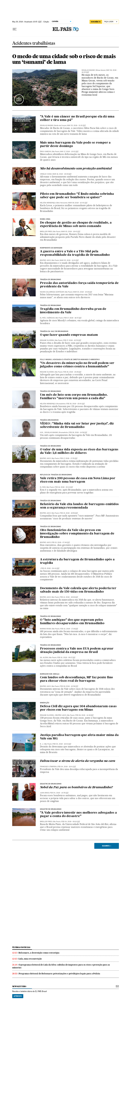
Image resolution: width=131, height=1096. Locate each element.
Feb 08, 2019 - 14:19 (84, 715)
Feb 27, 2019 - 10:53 (72, 340)
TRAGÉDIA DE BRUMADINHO (50, 305)
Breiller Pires (46, 232)
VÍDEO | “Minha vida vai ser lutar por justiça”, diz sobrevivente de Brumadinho (77, 425)
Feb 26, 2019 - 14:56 (78, 432)
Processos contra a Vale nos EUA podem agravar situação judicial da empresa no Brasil (77, 650)
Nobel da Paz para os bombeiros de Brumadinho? (76, 787)
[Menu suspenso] (14, 29)
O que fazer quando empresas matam (69, 335)
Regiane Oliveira (47, 340)
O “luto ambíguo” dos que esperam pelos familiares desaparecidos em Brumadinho (72, 621)
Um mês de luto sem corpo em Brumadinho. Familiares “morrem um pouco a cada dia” (74, 396)
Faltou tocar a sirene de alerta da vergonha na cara (77, 761)
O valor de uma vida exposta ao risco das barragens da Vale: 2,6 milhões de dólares (79, 451)
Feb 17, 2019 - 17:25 (68, 458)
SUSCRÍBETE (96, 22)
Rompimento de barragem (51, 248)
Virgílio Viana (46, 174)
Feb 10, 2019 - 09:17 (66, 657)
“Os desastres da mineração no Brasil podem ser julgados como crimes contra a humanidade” (77, 365)
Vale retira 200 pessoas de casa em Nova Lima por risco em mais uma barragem (77, 480)
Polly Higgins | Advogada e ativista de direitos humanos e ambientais (70, 359)
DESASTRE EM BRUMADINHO (51, 784)
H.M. (41, 432)
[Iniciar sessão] (111, 22)
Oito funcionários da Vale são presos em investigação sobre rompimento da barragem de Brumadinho (77, 534)
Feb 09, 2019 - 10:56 (69, 686)
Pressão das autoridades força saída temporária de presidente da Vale (79, 285)
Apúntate (18, 996)
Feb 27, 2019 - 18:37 (72, 318)
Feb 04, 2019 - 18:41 (67, 767)
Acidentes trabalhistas (33, 43)
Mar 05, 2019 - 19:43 (70, 232)
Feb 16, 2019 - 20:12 (64, 487)
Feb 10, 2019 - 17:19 (69, 629)
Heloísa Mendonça (48, 203)
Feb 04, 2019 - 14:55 (59, 793)
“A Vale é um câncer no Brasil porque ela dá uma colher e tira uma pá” (77, 118)
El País (43, 487)
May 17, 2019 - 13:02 (69, 152)
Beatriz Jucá (45, 260)
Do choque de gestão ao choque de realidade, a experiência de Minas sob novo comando (76, 224)
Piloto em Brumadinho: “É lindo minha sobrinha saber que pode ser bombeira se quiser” (77, 196)
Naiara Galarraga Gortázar (52, 292)
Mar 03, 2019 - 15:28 (82, 292)
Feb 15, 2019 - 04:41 (50, 568)
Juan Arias (44, 793)
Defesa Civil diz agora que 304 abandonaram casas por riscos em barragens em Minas (78, 708)
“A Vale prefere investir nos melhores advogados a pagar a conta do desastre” (78, 814)
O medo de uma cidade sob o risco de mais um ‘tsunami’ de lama (64, 59)
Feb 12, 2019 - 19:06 (69, 597)
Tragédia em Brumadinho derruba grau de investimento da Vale (73, 311)
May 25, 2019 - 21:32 (76, 125)
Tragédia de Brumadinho (50, 279)
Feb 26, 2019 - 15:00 (75, 404)
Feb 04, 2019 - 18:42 (62, 744)
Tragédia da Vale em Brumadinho (54, 331)
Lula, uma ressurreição (30, 958)
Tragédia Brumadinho (49, 420)
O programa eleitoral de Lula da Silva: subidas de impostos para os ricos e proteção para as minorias (61, 966)
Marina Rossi (45, 629)
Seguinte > (106, 846)
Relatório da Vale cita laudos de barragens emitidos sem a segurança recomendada (79, 506)
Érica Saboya (45, 152)
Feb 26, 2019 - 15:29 (72, 372)
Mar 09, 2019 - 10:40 (77, 203)
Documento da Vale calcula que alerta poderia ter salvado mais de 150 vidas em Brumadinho (78, 590)
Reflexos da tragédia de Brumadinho (56, 475)
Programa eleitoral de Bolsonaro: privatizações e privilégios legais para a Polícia (59, 973)
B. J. (41, 744)
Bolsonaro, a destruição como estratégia (39, 952)
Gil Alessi (44, 657)
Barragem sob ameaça (49, 674)
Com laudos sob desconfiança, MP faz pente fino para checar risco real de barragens (76, 679)
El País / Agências (47, 318)
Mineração (44, 703)
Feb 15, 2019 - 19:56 (69, 513)
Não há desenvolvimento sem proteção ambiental (76, 168)
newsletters (19, 986)
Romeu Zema (45, 219)
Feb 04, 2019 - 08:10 (70, 822)
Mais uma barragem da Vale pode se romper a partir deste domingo (75, 144)
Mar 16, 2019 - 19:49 (62, 174)
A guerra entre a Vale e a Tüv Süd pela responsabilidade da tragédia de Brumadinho (75, 253)
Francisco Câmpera (48, 767)
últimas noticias (21, 947)
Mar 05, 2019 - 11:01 (69, 260)
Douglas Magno (88, 70)
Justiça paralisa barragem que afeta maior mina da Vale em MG (79, 737)
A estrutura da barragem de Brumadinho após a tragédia (77, 561)
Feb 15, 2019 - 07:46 (61, 542)
